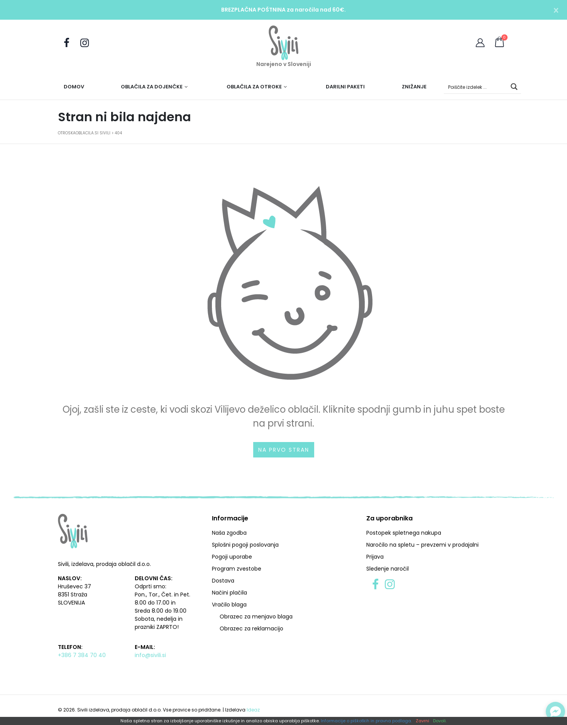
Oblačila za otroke (254, 86)
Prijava (375, 557)
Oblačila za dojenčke (152, 86)
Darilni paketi (345, 86)
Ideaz (253, 709)
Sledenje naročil (387, 569)
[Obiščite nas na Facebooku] (67, 43)
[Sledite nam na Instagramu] (84, 43)
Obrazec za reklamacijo (251, 628)
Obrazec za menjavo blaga (256, 616)
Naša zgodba (229, 533)
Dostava (223, 580)
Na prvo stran (283, 450)
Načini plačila (229, 592)
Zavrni (422, 721)
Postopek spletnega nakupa (403, 533)
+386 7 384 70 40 (82, 655)
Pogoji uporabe (232, 557)
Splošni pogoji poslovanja (245, 545)
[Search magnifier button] (514, 86)
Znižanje (414, 86)
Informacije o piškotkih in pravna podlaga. (366, 721)
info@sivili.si (150, 655)
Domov (74, 86)
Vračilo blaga (229, 604)
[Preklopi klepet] (555, 711)
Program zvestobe (236, 569)
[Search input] (476, 87)
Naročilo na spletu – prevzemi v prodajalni (422, 545)
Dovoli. (440, 721)
